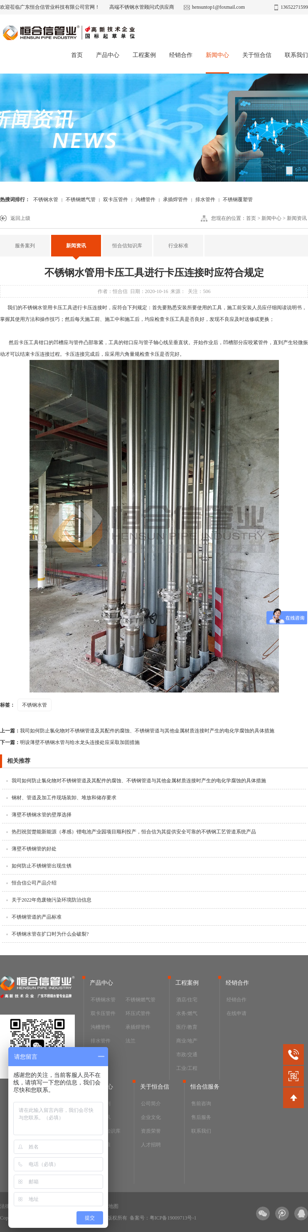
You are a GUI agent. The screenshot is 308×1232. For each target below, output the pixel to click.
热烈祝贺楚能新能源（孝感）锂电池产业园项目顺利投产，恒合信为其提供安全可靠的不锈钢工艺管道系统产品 (134, 832)
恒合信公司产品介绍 (34, 883)
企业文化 (151, 1117)
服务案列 (25, 246)
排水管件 (205, 199)
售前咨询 (201, 1103)
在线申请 (236, 1013)
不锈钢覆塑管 (238, 199)
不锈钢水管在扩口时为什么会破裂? (50, 934)
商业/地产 (186, 1041)
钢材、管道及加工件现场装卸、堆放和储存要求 (64, 798)
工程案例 (144, 55)
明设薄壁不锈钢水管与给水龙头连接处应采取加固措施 (70, 742)
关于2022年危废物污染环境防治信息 (51, 900)
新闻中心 (217, 55)
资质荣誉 (151, 1131)
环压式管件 (138, 1013)
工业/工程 (186, 1068)
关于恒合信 (256, 55)
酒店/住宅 (186, 1000)
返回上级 (20, 218)
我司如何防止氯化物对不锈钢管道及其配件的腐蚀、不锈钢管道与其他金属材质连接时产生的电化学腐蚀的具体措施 (137, 731)
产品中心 (107, 55)
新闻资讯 (297, 218)
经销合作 (180, 55)
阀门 (96, 1054)
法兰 (131, 1041)
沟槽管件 (145, 199)
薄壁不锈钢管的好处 (34, 849)
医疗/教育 (186, 1027)
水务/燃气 (186, 1013)
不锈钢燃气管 (81, 199)
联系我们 (296, 55)
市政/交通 (186, 1054)
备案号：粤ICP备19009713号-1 (163, 1218)
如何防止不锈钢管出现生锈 (41, 866)
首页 (77, 55)
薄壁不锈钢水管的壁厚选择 (41, 815)
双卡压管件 (115, 199)
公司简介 (151, 1103)
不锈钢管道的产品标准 (37, 917)
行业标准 (178, 246)
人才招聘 (151, 1145)
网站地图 (108, 1206)
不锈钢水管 (45, 199)
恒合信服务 (204, 1087)
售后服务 (201, 1117)
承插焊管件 (175, 199)
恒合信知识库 (127, 246)
